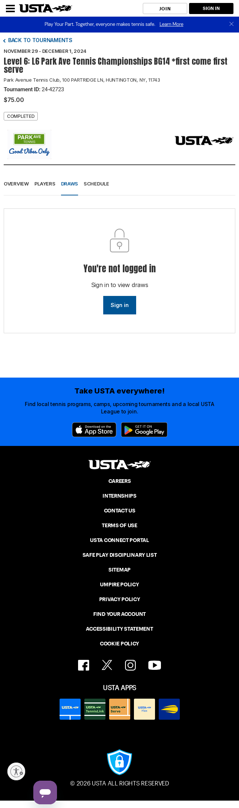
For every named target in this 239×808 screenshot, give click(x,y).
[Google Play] (144, 429)
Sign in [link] (120, 305)
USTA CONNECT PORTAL (119, 540)
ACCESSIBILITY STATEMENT (119, 629)
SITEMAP (119, 570)
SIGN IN (211, 8)
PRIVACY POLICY (119, 599)
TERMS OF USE (119, 525)
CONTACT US (119, 510)
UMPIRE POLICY (119, 584)
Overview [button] (16, 184)
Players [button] (44, 184)
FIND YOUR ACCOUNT (119, 614)
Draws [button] (69, 184)
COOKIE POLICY (119, 643)
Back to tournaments (40, 40)
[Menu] (10, 8)
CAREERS (119, 481)
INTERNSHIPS (119, 496)
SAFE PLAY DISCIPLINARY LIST (120, 555)
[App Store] (94, 429)
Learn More (171, 24)
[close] (231, 24)
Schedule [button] (96, 184)
